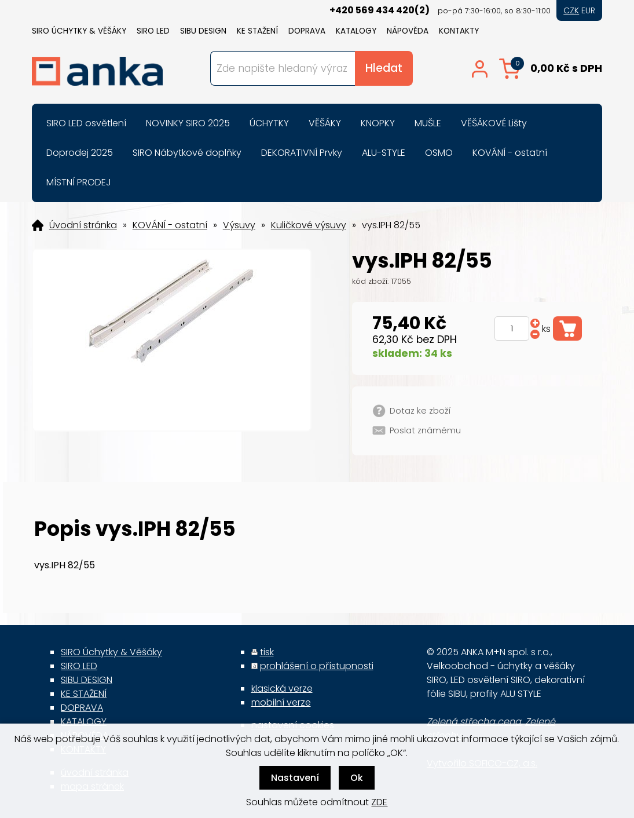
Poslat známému (425, 430)
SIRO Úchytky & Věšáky (79, 30)
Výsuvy (239, 225)
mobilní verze (281, 702)
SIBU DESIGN (203, 30)
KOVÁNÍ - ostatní (170, 225)
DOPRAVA (306, 30)
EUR (588, 10)
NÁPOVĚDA (407, 30)
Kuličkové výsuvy (308, 225)
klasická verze (282, 688)
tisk (267, 652)
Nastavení (295, 777)
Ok (356, 777)
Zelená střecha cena (474, 721)
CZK (571, 10)
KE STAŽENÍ (257, 30)
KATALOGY (356, 30)
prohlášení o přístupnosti (316, 666)
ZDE (379, 802)
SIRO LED (153, 30)
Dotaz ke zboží (420, 411)
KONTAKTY (459, 30)
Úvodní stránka (83, 225)
